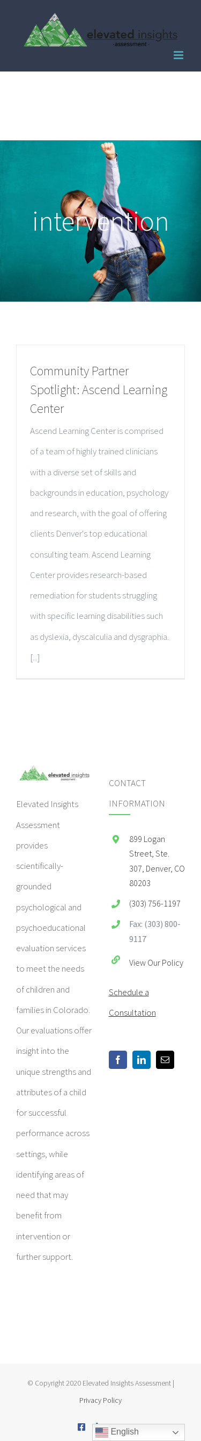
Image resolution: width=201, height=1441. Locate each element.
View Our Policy (156, 962)
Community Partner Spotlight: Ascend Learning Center (98, 389)
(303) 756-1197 (155, 903)
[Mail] (165, 1060)
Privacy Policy (100, 1400)
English (117, 1432)
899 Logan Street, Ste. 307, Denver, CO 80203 (157, 860)
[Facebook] (118, 1060)
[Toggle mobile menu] (179, 55)
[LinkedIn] (141, 1060)
